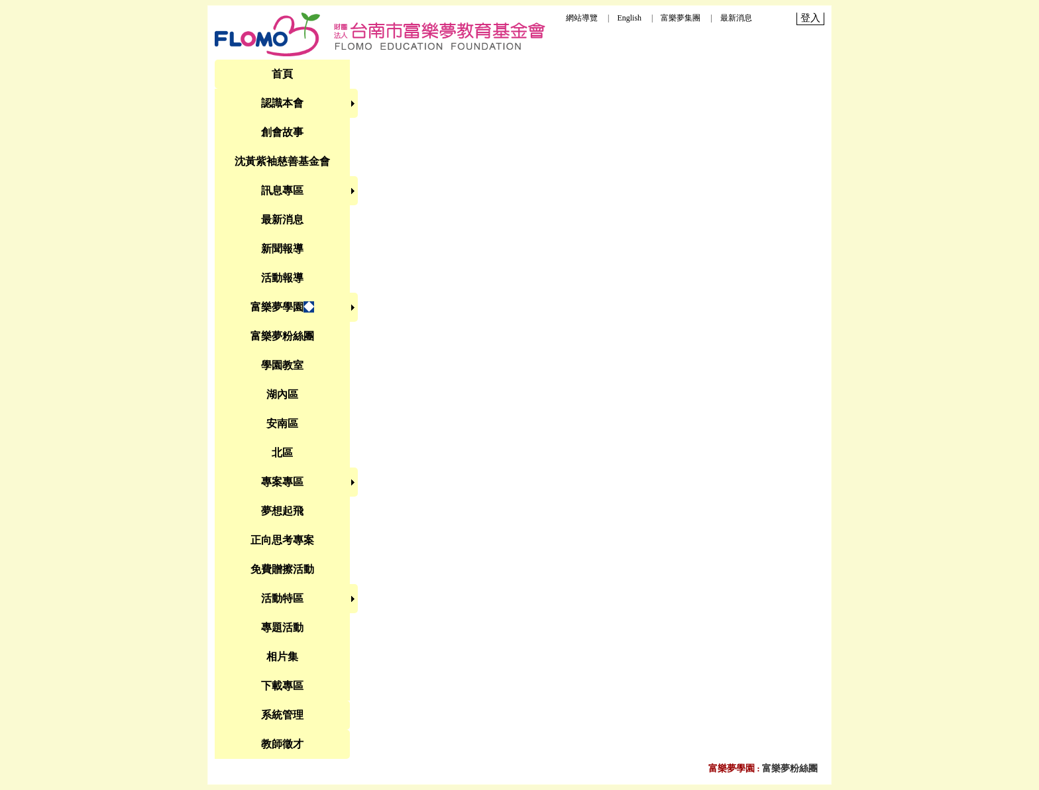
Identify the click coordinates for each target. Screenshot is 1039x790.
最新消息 (736, 18)
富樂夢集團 (680, 18)
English (629, 18)
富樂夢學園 (731, 768)
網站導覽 (582, 18)
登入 (810, 18)
